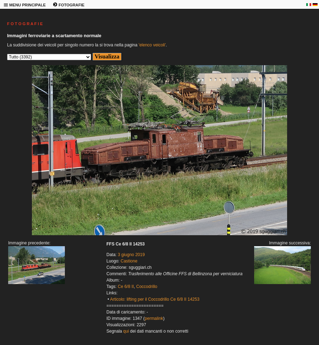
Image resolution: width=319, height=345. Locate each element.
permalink (154, 318)
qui (126, 331)
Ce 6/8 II (126, 286)
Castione (129, 261)
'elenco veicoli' (152, 45)
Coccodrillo (146, 286)
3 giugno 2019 (131, 254)
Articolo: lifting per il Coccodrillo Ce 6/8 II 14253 (154, 299)
